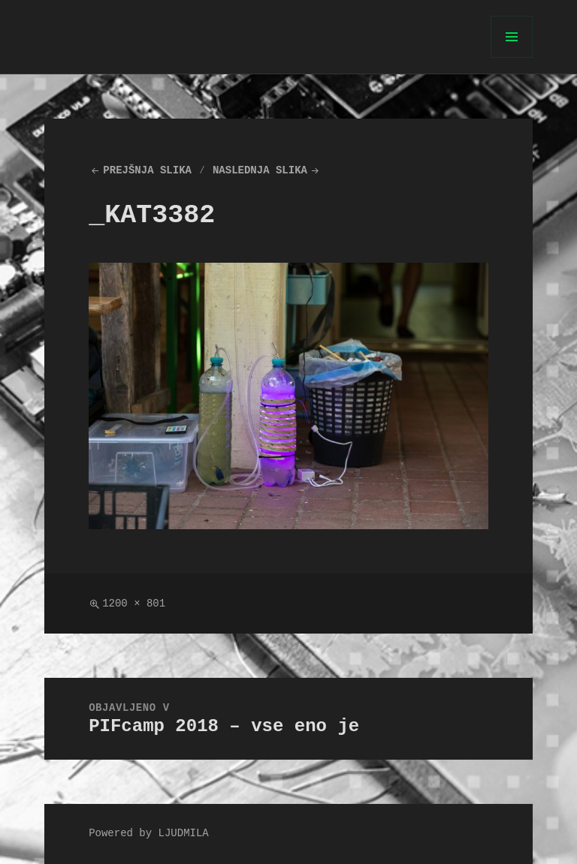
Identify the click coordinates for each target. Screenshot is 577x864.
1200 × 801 (133, 604)
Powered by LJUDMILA (149, 833)
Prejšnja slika (147, 171)
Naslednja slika (260, 171)
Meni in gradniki (512, 57)
